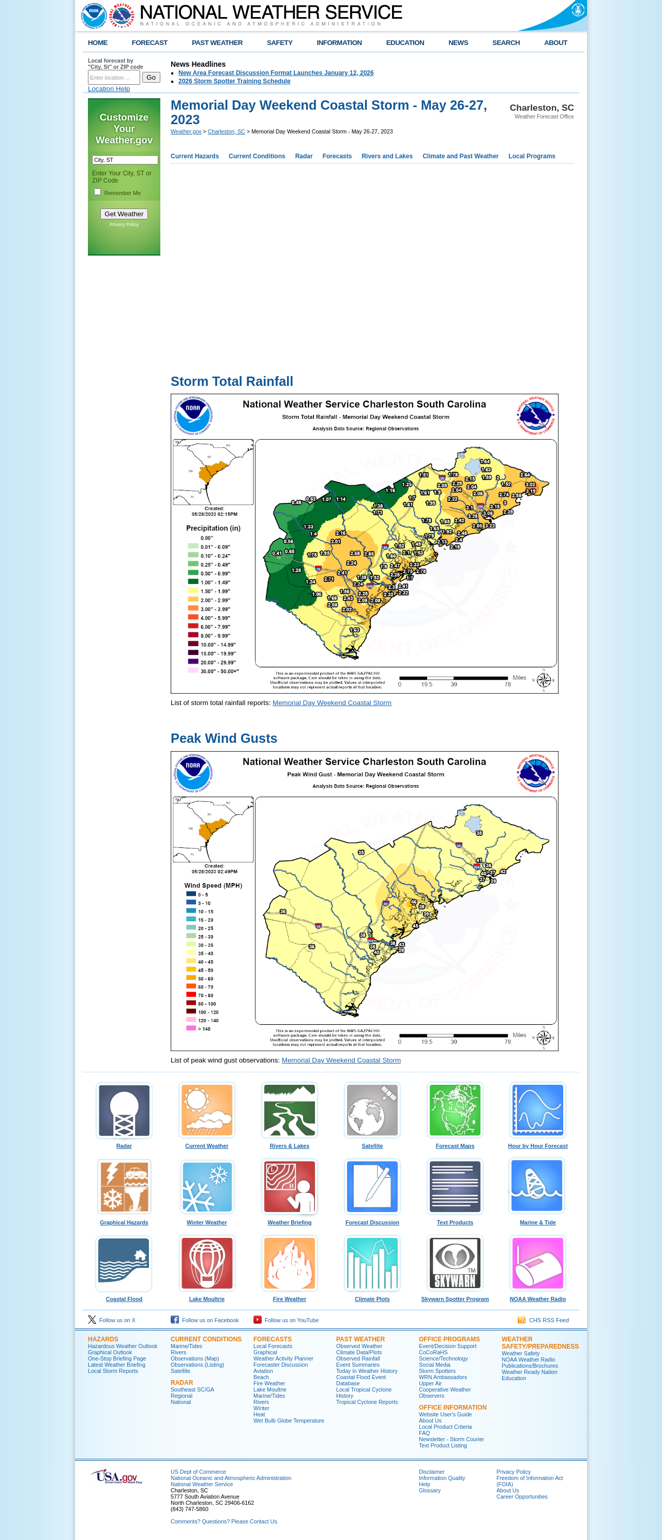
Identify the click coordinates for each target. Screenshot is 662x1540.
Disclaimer (432, 1472)
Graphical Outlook (110, 1352)
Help (424, 1484)
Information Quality (442, 1478)
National (181, 1402)
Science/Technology (443, 1358)
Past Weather (360, 1339)
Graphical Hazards (124, 1219)
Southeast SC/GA (192, 1389)
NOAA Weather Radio (537, 1296)
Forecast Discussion (372, 1219)
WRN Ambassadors (443, 1377)
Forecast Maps (455, 1143)
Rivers (178, 1352)
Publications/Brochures (530, 1366)
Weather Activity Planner (283, 1358)
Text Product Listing (443, 1445)
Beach (261, 1377)
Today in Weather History (367, 1371)
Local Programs (531, 156)
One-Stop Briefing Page (117, 1358)
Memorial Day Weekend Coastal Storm (332, 703)
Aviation (263, 1371)
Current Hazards (195, 156)
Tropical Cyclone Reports (367, 1402)
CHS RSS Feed (543, 1320)
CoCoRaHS (433, 1352)
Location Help (109, 89)
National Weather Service (202, 1484)
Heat (259, 1414)
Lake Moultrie (206, 1296)
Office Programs (449, 1339)
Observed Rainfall (358, 1358)
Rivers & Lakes (289, 1143)
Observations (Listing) (197, 1365)
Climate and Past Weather (461, 156)
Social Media (434, 1365)
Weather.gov (186, 131)
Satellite (372, 1143)
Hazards (103, 1339)
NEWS (458, 43)
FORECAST (150, 43)
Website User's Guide (445, 1414)
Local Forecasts (272, 1346)
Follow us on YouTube (286, 1320)
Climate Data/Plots (359, 1352)
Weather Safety (520, 1353)
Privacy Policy (124, 224)
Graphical (265, 1352)
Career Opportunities (522, 1496)
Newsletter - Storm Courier (451, 1439)
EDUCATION (405, 43)
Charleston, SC (226, 131)
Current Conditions (257, 156)
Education (514, 1378)
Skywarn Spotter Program (455, 1296)
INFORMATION (339, 43)
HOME (98, 43)
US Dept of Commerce (198, 1472)
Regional (181, 1396)
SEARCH (506, 43)
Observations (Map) (195, 1358)
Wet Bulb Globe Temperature (288, 1420)
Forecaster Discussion (280, 1365)
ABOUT (555, 43)
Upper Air (430, 1383)
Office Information (453, 1407)
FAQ (424, 1433)
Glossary (430, 1490)
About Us (430, 1420)
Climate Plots (372, 1296)
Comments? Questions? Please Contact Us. (224, 1521)
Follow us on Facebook (205, 1320)
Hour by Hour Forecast (537, 1143)
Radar (304, 156)
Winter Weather (206, 1219)
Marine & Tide (537, 1219)
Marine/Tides (186, 1346)
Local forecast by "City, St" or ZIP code (115, 63)
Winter (261, 1408)
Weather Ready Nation (530, 1372)
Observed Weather (359, 1346)
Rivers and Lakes (387, 156)
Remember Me (122, 193)
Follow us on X (112, 1320)
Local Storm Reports (113, 1371)
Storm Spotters (437, 1371)
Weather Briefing (289, 1219)
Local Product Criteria (445, 1427)
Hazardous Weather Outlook (122, 1346)
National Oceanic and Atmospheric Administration (231, 1478)
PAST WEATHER (217, 43)
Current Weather (206, 1143)
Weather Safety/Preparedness (540, 1343)
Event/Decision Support (447, 1346)
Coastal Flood (124, 1296)
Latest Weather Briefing (116, 1365)
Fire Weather (289, 1296)
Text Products (455, 1219)
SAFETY (279, 43)
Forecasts (337, 156)
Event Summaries (358, 1365)
